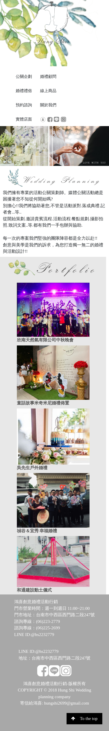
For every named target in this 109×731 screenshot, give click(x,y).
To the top (84, 718)
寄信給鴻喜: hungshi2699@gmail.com (54, 703)
